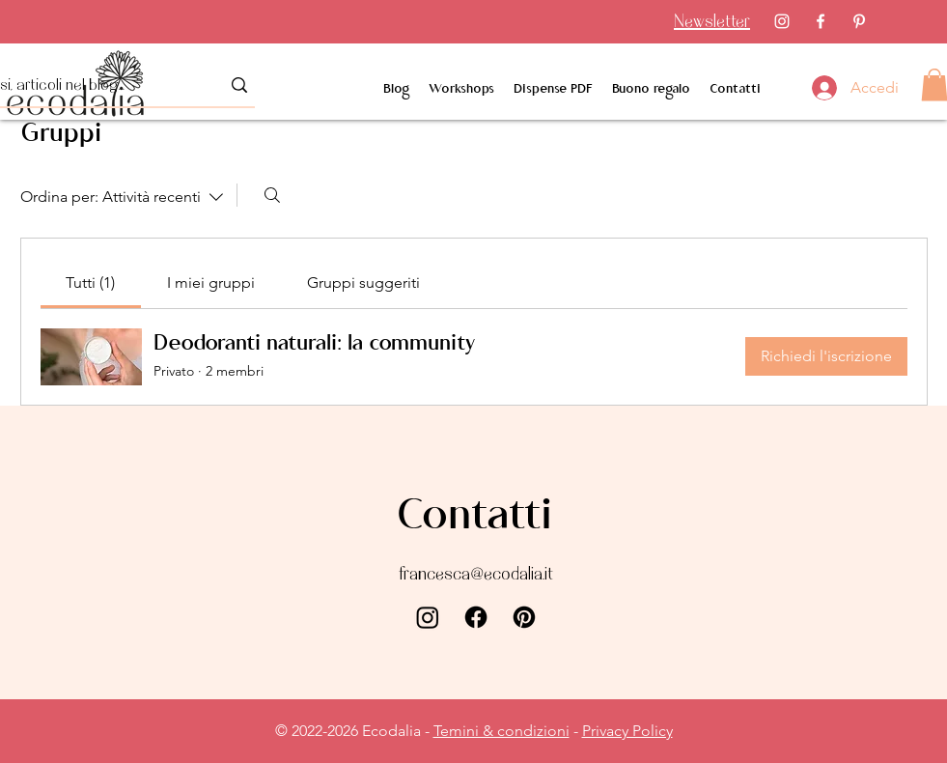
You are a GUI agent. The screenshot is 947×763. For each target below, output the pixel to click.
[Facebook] (820, 21)
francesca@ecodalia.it (476, 573)
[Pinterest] (859, 21)
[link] (90, 282)
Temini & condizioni (501, 730)
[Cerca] (272, 195)
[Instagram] (782, 21)
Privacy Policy (627, 730)
